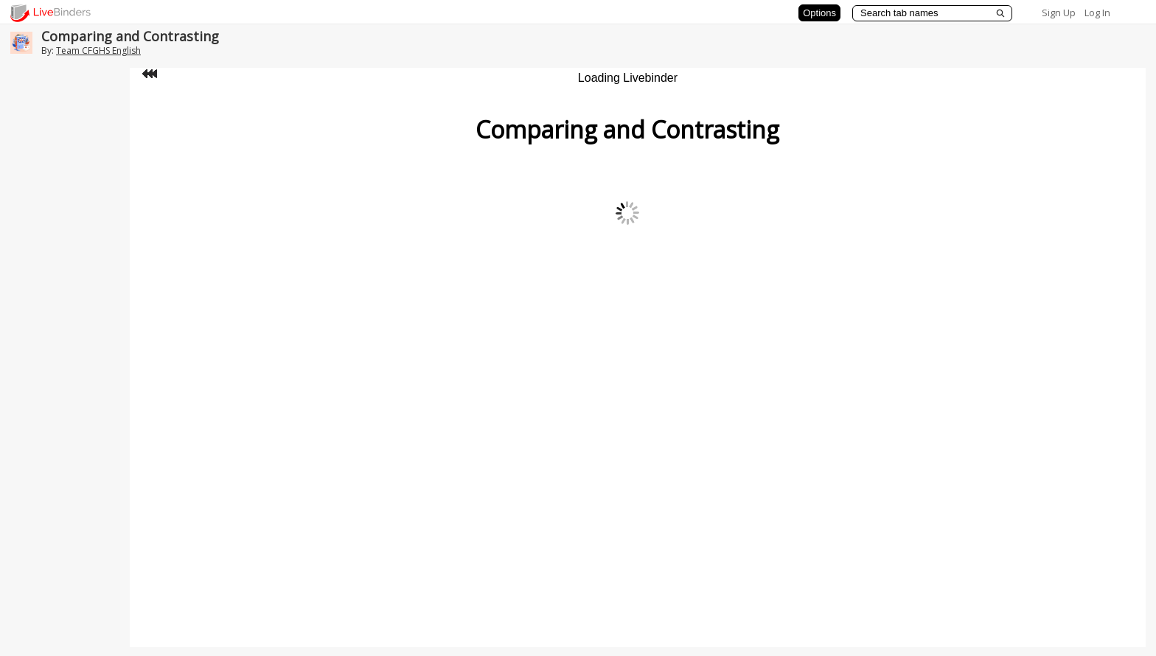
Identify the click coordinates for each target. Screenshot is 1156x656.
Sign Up (1059, 12)
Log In (1097, 12)
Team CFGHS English (98, 50)
